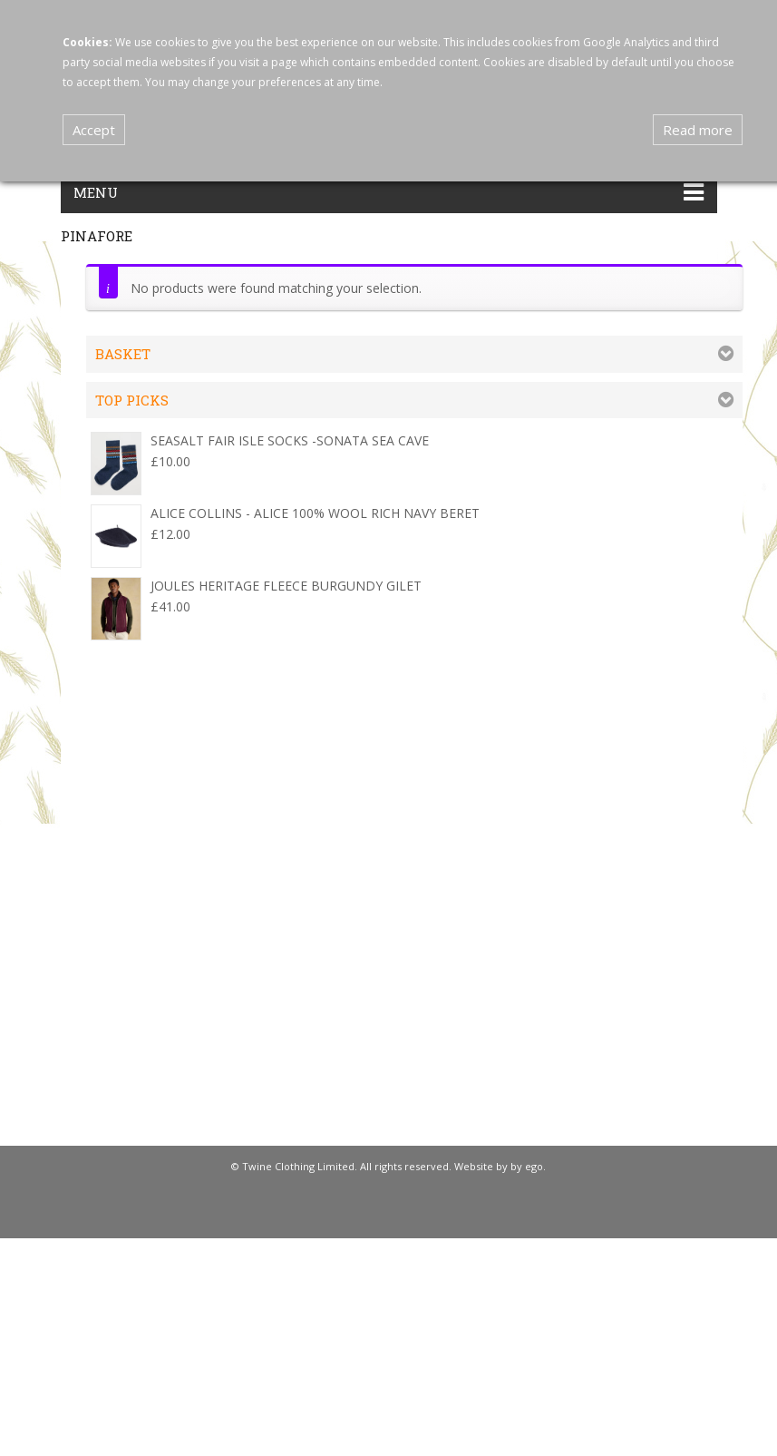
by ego (526, 1166)
